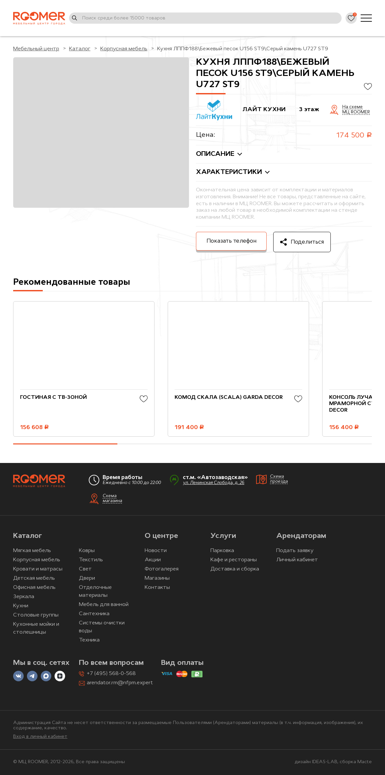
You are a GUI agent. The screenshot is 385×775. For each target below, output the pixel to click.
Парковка (222, 550)
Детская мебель (34, 578)
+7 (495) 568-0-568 (111, 673)
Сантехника (94, 614)
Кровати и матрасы (37, 569)
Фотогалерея (162, 569)
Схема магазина (112, 498)
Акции (153, 560)
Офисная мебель (34, 587)
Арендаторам (301, 536)
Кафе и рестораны (233, 560)
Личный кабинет (297, 560)
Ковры (87, 550)
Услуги (223, 536)
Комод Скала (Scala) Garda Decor (229, 397)
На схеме (352, 107)
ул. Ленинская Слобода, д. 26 (213, 483)
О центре (161, 536)
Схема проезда (279, 479)
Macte (364, 762)
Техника (89, 640)
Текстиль (91, 560)
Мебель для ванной (104, 604)
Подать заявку (295, 550)
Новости (156, 550)
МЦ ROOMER (356, 112)
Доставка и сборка (234, 569)
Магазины (157, 578)
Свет (85, 569)
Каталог (27, 536)
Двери (87, 578)
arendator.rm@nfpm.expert (120, 683)
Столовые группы (36, 615)
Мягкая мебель (32, 550)
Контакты (157, 587)
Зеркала (23, 596)
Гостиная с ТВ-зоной (53, 397)
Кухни (20, 606)
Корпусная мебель (36, 560)
